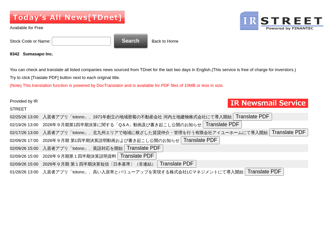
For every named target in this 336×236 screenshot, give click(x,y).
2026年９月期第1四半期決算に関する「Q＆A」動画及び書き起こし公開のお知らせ (122, 124)
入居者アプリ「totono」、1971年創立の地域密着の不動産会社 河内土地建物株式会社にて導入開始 (137, 116)
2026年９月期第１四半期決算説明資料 (79, 156)
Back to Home (165, 41)
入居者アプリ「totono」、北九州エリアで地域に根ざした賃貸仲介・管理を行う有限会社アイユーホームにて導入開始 (155, 132)
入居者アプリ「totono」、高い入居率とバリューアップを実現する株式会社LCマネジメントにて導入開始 (143, 171)
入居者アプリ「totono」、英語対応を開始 (83, 148)
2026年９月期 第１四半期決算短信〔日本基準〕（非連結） (99, 164)
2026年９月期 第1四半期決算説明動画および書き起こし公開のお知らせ (111, 140)
